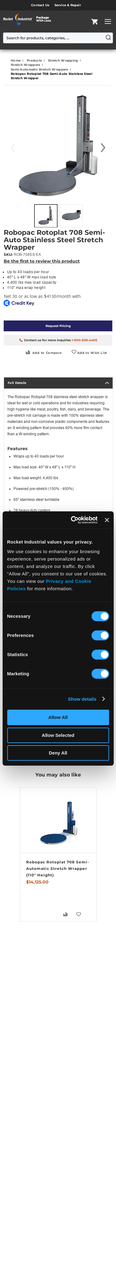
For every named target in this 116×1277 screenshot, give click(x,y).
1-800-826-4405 (84, 340)
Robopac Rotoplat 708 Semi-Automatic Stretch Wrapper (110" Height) (57, 868)
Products (35, 60)
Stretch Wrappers (26, 65)
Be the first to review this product (42, 261)
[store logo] (29, 19)
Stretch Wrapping (63, 60)
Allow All (58, 717)
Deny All (58, 752)
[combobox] (58, 37)
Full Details (17, 383)
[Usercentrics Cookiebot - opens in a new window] (73, 520)
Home (16, 60)
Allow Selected (58, 735)
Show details (82, 699)
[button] (103, 147)
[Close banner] (107, 520)
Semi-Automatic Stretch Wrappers (40, 69)
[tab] (58, 383)
